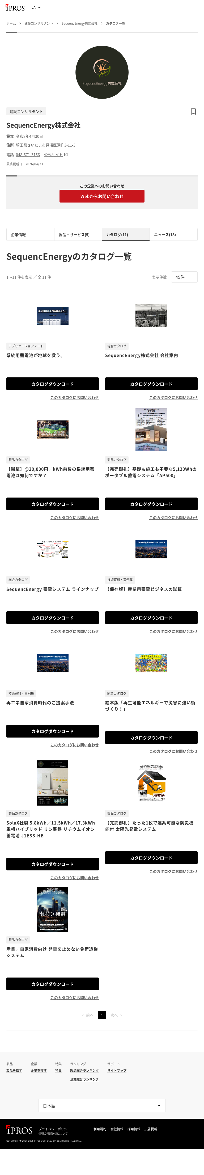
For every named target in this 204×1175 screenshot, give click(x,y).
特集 (58, 1070)
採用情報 (134, 1129)
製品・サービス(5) (74, 234)
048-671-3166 (28, 154)
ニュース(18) (165, 234)
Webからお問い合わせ (102, 196)
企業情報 (18, 234)
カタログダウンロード (52, 384)
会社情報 (116, 1129)
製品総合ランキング (84, 1070)
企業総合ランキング (84, 1079)
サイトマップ (116, 1070)
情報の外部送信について (53, 1133)
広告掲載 (150, 1129)
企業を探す (39, 1070)
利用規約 (100, 1129)
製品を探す (14, 1070)
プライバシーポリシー (54, 1129)
